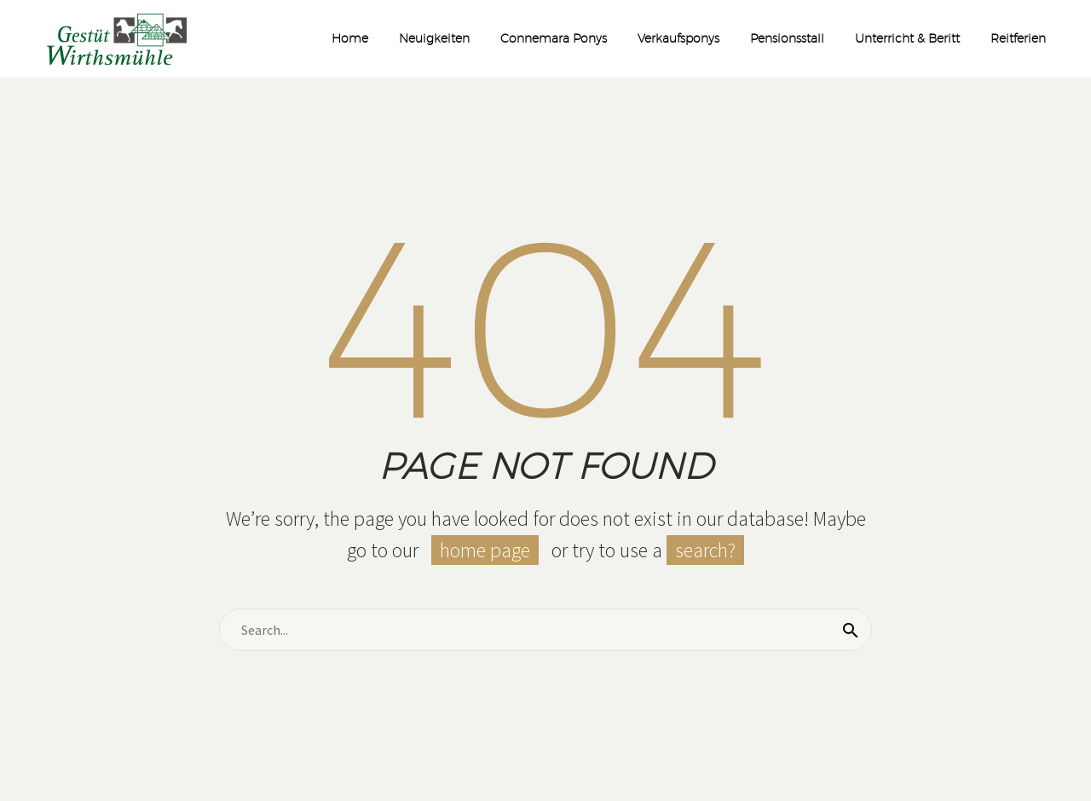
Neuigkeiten (434, 38)
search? (705, 550)
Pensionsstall (787, 38)
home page (485, 550)
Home (350, 38)
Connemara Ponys (553, 38)
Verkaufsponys (678, 38)
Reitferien (1018, 38)
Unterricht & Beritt (907, 38)
